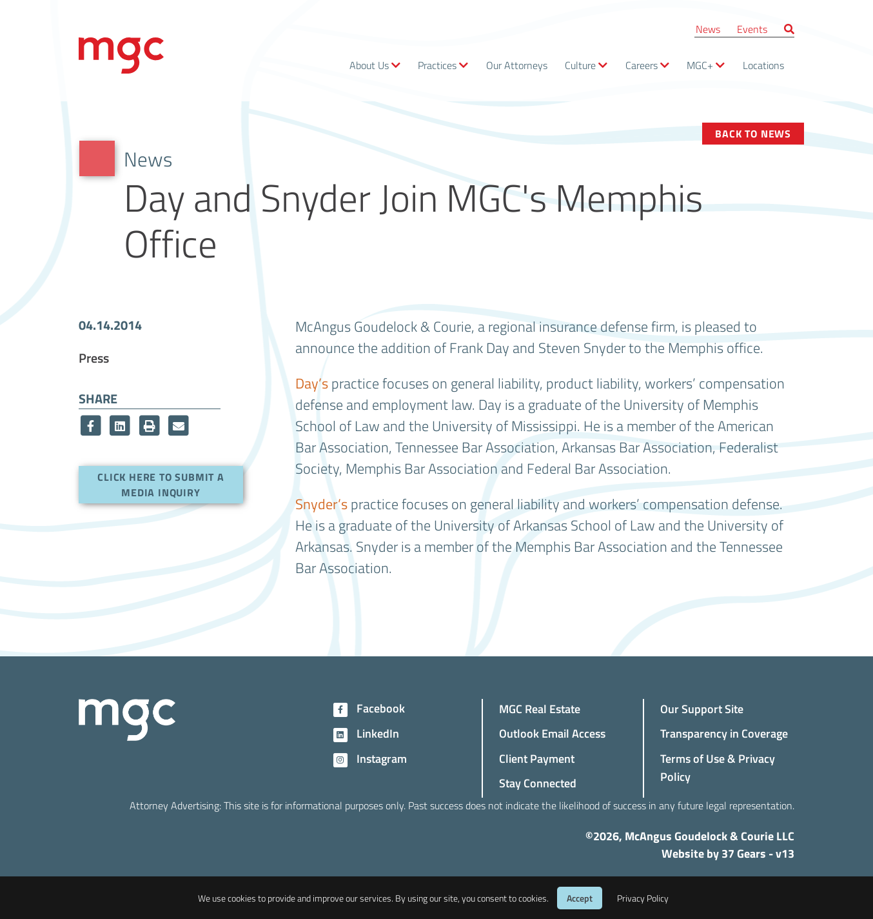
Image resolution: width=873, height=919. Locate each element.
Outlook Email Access (552, 733)
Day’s (311, 382)
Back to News (753, 133)
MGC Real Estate (539, 708)
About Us (369, 65)
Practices (437, 65)
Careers (641, 65)
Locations (763, 65)
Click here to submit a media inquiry (160, 484)
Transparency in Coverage (724, 733)
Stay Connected (537, 782)
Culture (580, 65)
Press (94, 357)
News (708, 28)
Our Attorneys (516, 65)
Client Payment (536, 758)
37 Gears (743, 853)
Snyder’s (321, 503)
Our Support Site (701, 708)
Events (752, 28)
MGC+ (700, 65)
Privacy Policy (643, 898)
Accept (580, 898)
